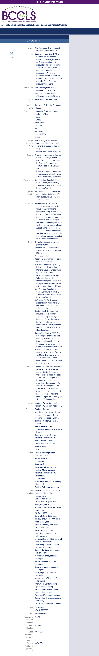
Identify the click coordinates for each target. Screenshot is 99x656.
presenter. (47, 595)
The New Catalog (44, 2)
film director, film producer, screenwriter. (48, 493)
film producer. (44, 499)
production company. (48, 603)
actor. (44, 513)
